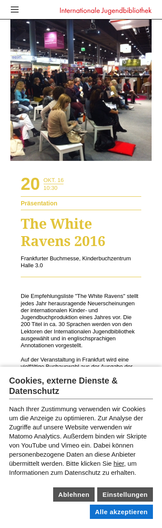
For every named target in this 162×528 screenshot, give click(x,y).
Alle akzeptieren (121, 511)
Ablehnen (73, 494)
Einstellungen (125, 494)
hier (119, 463)
